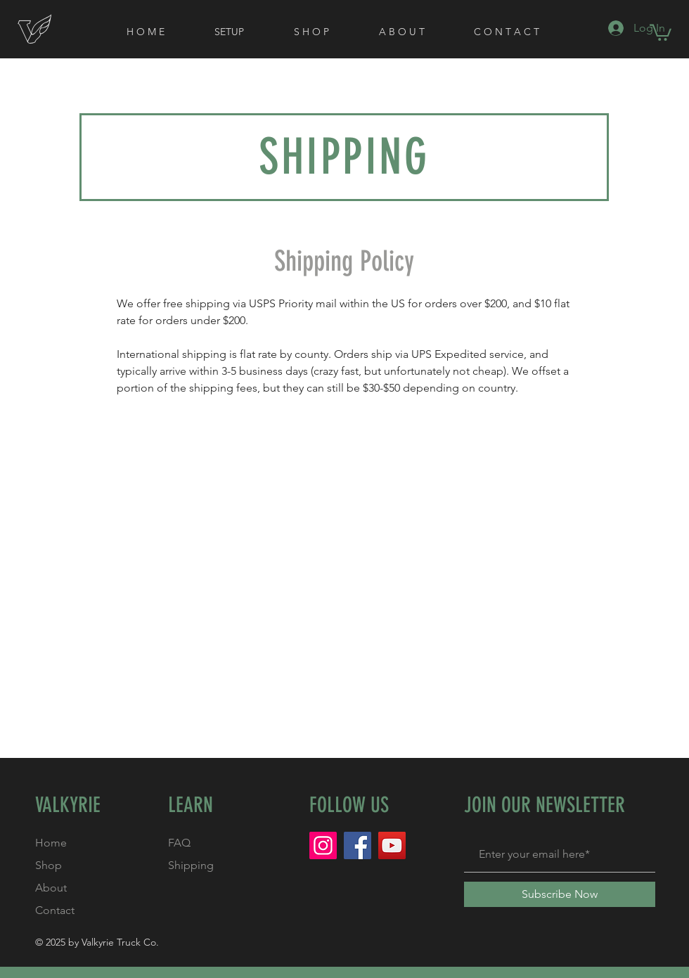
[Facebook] (357, 845)
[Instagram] (323, 845)
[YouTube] (392, 845)
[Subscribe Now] (559, 894)
